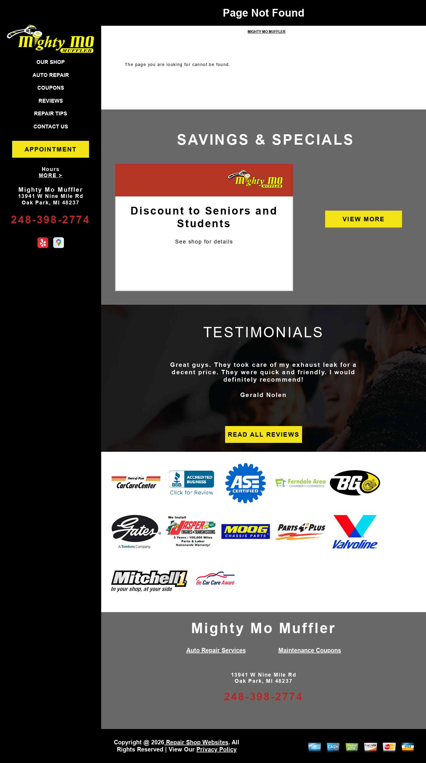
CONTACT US (50, 127)
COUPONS (50, 88)
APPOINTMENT (51, 149)
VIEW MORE (364, 219)
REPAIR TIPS (50, 114)
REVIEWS (50, 101)
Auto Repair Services (216, 650)
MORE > (51, 175)
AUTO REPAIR (51, 75)
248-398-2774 (50, 220)
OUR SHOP (50, 62)
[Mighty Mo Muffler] (255, 179)
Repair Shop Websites (196, 742)
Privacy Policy (216, 749)
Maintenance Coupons (309, 650)
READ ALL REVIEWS (263, 434)
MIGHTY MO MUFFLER (266, 32)
